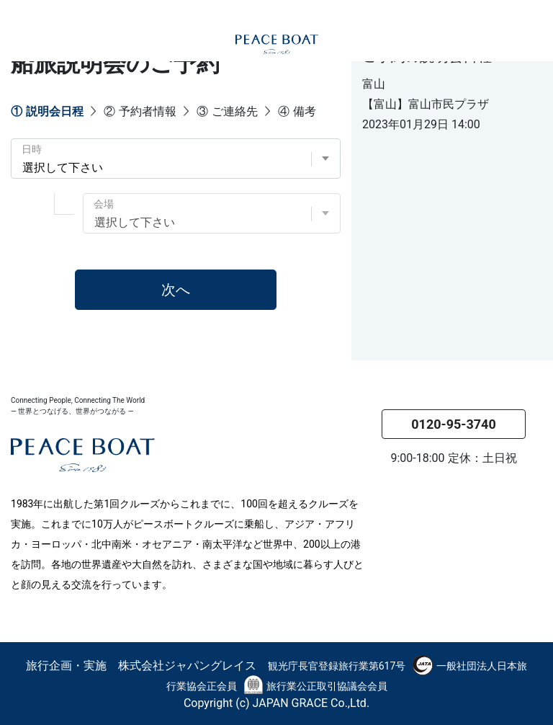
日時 (32, 149)
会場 (104, 204)
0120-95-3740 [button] (453, 424)
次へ (175, 289)
